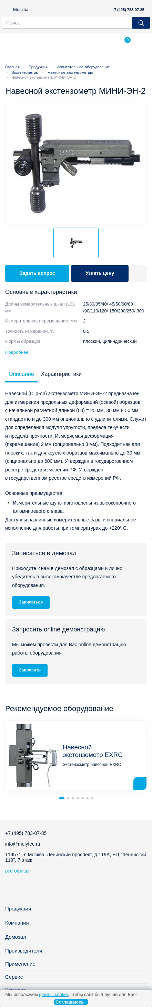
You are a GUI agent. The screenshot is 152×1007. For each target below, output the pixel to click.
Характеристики (61, 374)
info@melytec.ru (22, 844)
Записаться (31, 602)
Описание (21, 374)
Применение (20, 964)
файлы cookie (53, 994)
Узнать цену (99, 273)
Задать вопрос (37, 273)
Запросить (30, 670)
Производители (23, 951)
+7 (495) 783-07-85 (128, 10)
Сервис (14, 977)
